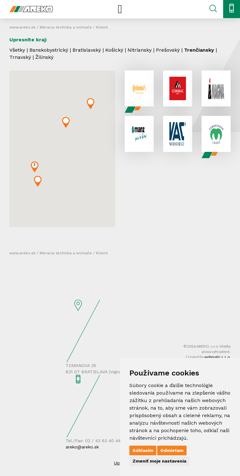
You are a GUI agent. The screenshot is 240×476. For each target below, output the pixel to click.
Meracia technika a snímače (66, 27)
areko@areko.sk (82, 446)
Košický (114, 50)
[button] (90, 103)
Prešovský (168, 50)
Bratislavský (86, 50)
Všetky (17, 50)
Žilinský (44, 57)
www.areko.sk (22, 27)
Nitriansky (140, 50)
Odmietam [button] (171, 450)
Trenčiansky (199, 50)
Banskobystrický (48, 50)
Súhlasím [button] (142, 450)
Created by (208, 356)
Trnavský (20, 57)
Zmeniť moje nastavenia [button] (159, 460)
